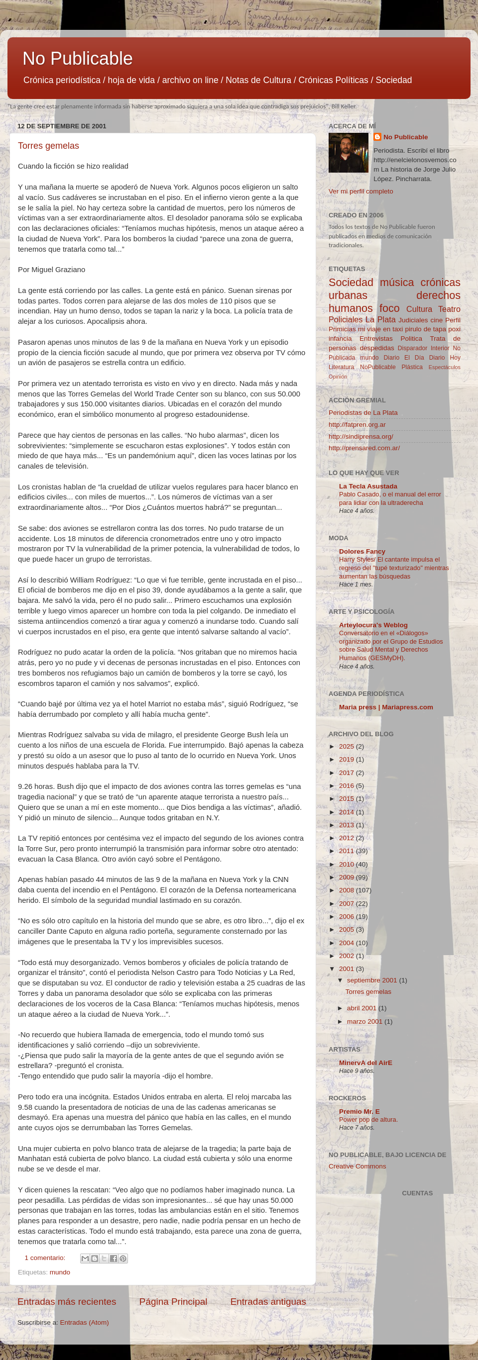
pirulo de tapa (425, 329)
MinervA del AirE (365, 1063)
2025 (347, 746)
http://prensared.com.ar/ (364, 448)
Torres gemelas (48, 146)
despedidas (377, 348)
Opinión (338, 377)
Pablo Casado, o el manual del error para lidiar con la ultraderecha (390, 498)
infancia (340, 338)
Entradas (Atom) (84, 1322)
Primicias (342, 329)
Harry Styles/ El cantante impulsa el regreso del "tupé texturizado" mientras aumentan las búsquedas (394, 568)
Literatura (341, 367)
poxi (454, 329)
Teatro (449, 308)
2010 (347, 864)
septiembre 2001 (373, 980)
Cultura (419, 308)
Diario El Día (403, 357)
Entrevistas (376, 338)
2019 (347, 759)
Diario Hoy (445, 357)
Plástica (412, 367)
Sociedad (351, 282)
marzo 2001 (365, 1021)
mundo (60, 1272)
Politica (411, 338)
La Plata (380, 319)
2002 (347, 956)
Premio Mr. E (359, 1111)
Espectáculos (445, 367)
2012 (347, 838)
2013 (347, 825)
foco (389, 308)
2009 (347, 877)
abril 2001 (362, 1008)
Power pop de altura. (368, 1119)
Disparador (412, 348)
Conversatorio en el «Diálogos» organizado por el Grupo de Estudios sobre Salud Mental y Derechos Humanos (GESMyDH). (391, 645)
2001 (347, 968)
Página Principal (173, 1301)
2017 (347, 773)
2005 (347, 929)
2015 (347, 798)
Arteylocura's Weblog (373, 625)
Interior (440, 348)
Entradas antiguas (268, 1301)
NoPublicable (378, 367)
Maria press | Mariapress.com (386, 707)
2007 (347, 903)
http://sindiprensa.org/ (361, 436)
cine (437, 320)
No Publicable (77, 58)
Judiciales (413, 320)
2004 (347, 943)
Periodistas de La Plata (363, 412)
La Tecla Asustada (368, 486)
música (397, 282)
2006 (347, 916)
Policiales (345, 319)
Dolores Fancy (362, 551)
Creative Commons (357, 1166)
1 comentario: (46, 1258)
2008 (347, 890)
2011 (347, 851)
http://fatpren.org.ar (357, 424)
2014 (347, 812)
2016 (347, 785)
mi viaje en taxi (380, 329)
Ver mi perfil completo (361, 191)
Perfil (453, 320)
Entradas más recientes (66, 1301)
